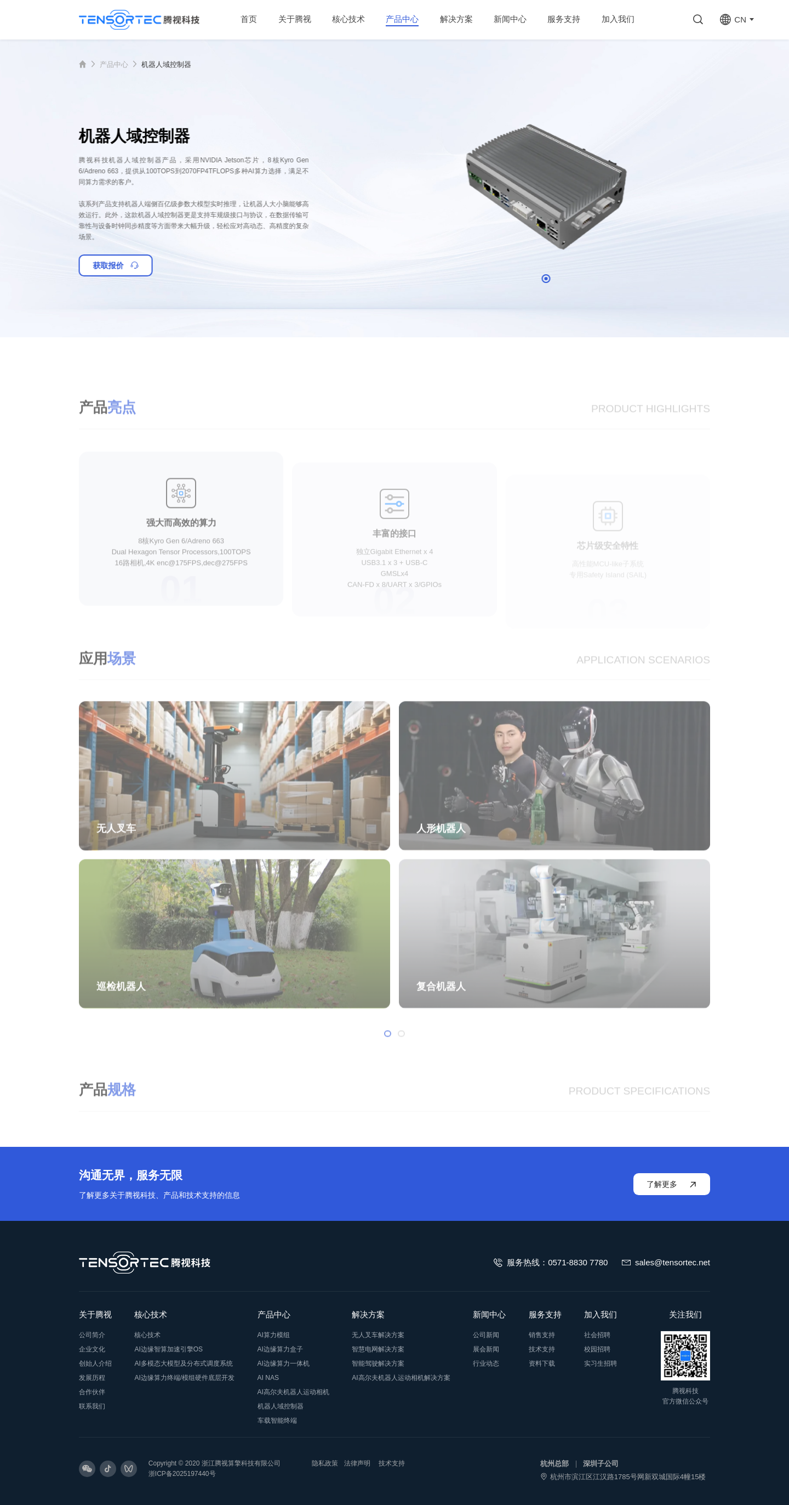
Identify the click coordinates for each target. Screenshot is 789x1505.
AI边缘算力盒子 (280, 1349)
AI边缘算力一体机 (284, 1363)
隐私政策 (325, 1463)
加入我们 (600, 1314)
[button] (567, 278)
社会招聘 (597, 1335)
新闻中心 (489, 1314)
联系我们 (92, 1406)
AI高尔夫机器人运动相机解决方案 (401, 1378)
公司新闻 (486, 1335)
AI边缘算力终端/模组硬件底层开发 (184, 1378)
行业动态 (486, 1363)
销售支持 (542, 1335)
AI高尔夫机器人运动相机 (293, 1392)
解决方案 (368, 1314)
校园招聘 (597, 1349)
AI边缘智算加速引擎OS (168, 1349)
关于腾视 (95, 1314)
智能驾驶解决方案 (378, 1363)
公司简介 (92, 1335)
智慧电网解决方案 (378, 1349)
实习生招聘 (600, 1363)
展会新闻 (486, 1349)
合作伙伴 (92, 1392)
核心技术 (150, 1314)
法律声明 (357, 1463)
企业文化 (92, 1349)
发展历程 (92, 1378)
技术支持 (542, 1349)
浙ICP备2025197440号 (182, 1474)
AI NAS (268, 1378)
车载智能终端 (277, 1420)
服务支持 (545, 1314)
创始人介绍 (95, 1363)
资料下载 (542, 1363)
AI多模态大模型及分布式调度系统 (183, 1363)
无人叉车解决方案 (378, 1335)
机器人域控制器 (166, 64)
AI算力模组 (274, 1335)
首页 (89, 64)
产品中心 (114, 64)
